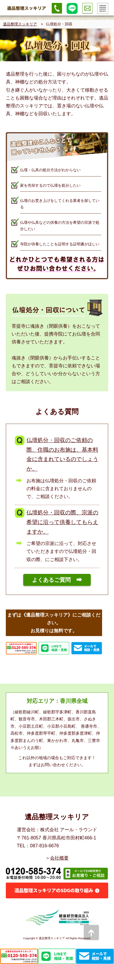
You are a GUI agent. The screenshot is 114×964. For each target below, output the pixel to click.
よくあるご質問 (51, 580)
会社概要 (59, 857)
